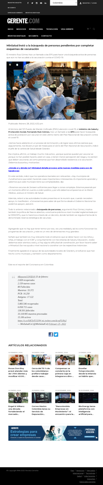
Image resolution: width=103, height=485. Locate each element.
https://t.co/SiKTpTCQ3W (29, 320)
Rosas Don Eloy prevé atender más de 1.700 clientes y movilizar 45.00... (18, 372)
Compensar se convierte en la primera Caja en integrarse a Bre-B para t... (64, 372)
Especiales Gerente (15, 13)
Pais (72, 470)
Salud (79, 476)
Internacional (36, 29)
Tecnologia (90, 473)
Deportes (91, 479)
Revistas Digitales (33, 13)
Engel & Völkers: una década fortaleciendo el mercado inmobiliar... (16, 410)
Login (94, 3)
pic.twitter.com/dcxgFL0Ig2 (54, 320)
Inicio (10, 29)
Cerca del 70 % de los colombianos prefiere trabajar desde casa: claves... (41, 372)
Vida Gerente (67, 29)
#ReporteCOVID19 (26, 277)
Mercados (91, 470)
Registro (86, 3)
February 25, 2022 (57, 324)
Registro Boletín (14, 3)
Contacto (46, 36)
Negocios (21, 29)
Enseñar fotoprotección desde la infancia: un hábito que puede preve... (87, 372)
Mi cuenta (12, 8)
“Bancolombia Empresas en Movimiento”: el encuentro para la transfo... (64, 410)
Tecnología (52, 29)
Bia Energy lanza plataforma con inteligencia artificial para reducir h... (87, 410)
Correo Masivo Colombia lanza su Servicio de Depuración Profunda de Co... (41, 410)
